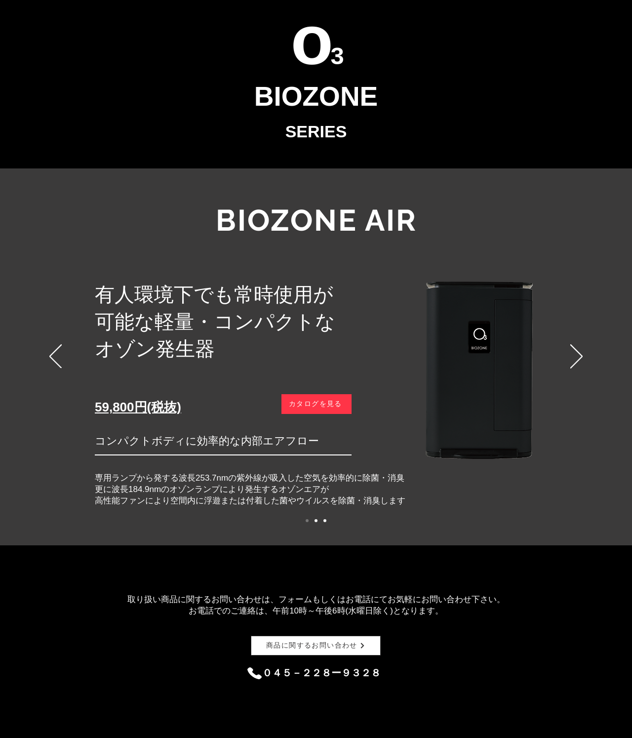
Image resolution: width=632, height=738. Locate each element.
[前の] (55, 357)
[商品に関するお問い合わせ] (316, 646)
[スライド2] (316, 520)
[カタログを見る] (316, 404)
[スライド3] (324, 520)
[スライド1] (307, 520)
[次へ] (576, 357)
